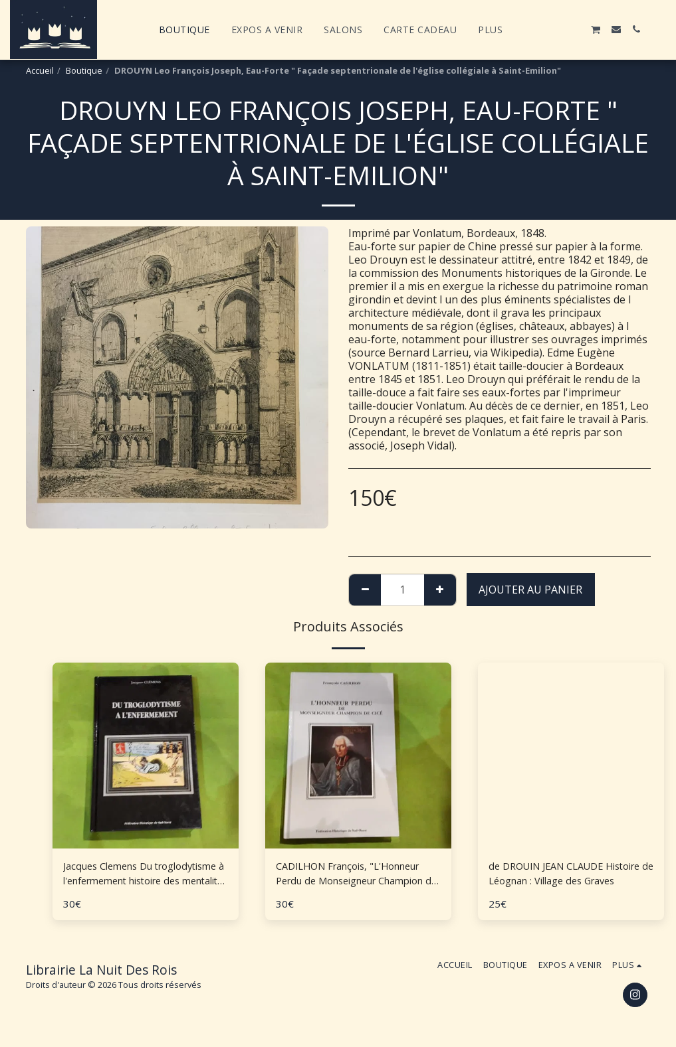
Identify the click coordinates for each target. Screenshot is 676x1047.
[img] (571, 755)
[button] (535, 29)
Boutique (84, 70)
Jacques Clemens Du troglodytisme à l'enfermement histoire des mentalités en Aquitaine (140, 875)
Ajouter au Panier (530, 589)
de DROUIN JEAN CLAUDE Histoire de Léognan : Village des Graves (570, 875)
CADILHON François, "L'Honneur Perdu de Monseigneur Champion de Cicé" (357, 875)
